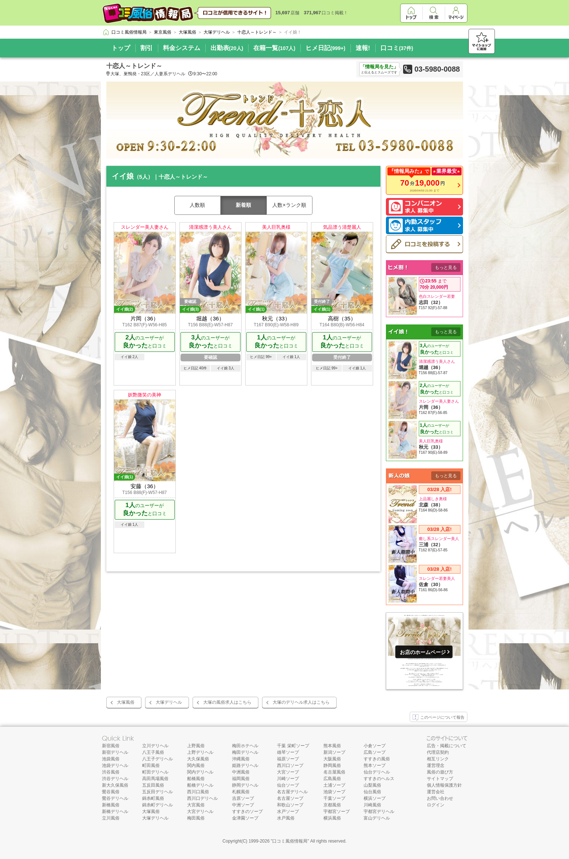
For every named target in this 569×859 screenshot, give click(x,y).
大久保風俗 (198, 758)
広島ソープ (375, 752)
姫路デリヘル (245, 765)
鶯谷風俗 (111, 791)
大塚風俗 (125, 702)
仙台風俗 (372, 791)
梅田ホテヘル (245, 745)
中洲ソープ (243, 804)
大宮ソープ (288, 772)
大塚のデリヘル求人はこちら (301, 702)
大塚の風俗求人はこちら (227, 702)
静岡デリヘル (245, 785)
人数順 (197, 205)
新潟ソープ (334, 752)
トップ (120, 48)
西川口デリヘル (202, 798)
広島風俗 (332, 778)
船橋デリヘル (200, 785)
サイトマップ (440, 778)
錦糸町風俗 (153, 798)
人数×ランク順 (289, 205)
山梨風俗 (372, 785)
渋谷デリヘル (115, 778)
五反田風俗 (153, 785)
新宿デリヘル (115, 752)
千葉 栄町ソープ (293, 745)
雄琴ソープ (288, 752)
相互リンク (438, 758)
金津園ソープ (245, 818)
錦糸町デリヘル (157, 804)
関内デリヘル (200, 772)
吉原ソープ (243, 798)
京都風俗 (332, 804)
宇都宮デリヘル (379, 811)
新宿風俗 (111, 745)
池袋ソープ (334, 791)
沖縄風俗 (241, 758)
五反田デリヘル (157, 791)
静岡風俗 (332, 765)
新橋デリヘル (115, 811)
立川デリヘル (155, 745)
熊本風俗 (332, 745)
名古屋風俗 (334, 772)
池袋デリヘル (115, 765)
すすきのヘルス (379, 778)
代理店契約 (438, 752)
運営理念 (435, 765)
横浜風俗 (332, 818)
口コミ (396, 48)
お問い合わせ (440, 798)
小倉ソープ (375, 745)
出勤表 (226, 48)
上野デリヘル (200, 752)
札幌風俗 (241, 791)
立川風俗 (111, 818)
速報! (363, 48)
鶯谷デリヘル (115, 798)
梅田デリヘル (245, 752)
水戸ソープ (288, 811)
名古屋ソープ (290, 798)
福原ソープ (288, 758)
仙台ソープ (288, 785)
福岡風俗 (241, 778)
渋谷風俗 (111, 772)
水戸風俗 (286, 818)
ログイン (435, 804)
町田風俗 (151, 765)
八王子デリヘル (157, 758)
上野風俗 (196, 745)
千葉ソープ (334, 798)
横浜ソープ (375, 798)
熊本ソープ (375, 765)
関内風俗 (196, 765)
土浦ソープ (334, 785)
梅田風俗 (196, 818)
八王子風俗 (153, 752)
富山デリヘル (377, 818)
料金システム (181, 48)
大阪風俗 (332, 758)
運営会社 (435, 791)
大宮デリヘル (200, 811)
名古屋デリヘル (292, 791)
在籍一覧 (274, 48)
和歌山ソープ (290, 804)
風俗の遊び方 (440, 772)
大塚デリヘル (169, 702)
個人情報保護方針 (444, 785)
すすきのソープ (247, 811)
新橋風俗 (111, 804)
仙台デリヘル (377, 772)
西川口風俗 (198, 791)
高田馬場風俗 (155, 778)
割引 (146, 48)
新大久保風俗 (115, 785)
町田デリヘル (155, 772)
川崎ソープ (288, 778)
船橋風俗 (196, 778)
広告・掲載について (446, 745)
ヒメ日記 (325, 48)
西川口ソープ (290, 765)
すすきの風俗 (377, 758)
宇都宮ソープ (336, 811)
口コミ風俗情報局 (289, 841)
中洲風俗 (241, 772)
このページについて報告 (438, 717)
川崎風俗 (372, 804)
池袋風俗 (111, 758)
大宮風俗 (196, 804)
